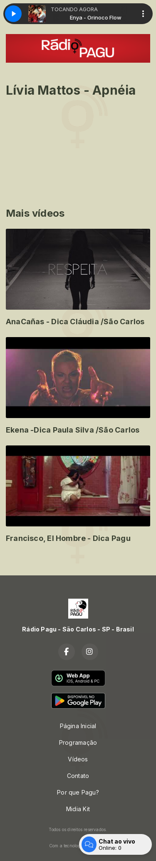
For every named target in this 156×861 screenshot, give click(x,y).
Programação (78, 742)
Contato (78, 775)
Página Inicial (78, 725)
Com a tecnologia (78, 846)
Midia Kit (78, 808)
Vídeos (78, 759)
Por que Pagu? (78, 792)
